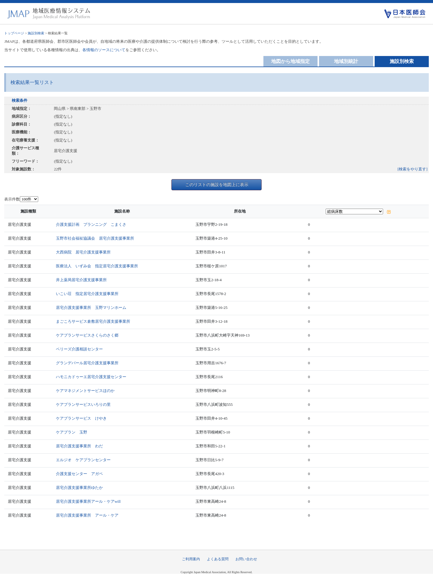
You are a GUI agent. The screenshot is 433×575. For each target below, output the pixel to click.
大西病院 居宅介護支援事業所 (83, 252)
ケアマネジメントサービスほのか (85, 390)
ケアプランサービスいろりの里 (83, 404)
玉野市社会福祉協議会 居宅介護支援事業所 (95, 238)
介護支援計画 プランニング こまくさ (91, 224)
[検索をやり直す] (413, 169)
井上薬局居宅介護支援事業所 (81, 280)
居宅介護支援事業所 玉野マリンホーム (91, 307)
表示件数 (12, 199)
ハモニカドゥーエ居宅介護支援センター (91, 377)
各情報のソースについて (103, 50)
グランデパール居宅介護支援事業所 (87, 363)
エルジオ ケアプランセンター (83, 460)
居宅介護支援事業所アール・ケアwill (88, 501)
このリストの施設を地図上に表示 (216, 184)
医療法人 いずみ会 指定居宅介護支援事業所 (97, 266)
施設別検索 (36, 33)
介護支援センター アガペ (79, 473)
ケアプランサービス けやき (81, 418)
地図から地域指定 (290, 61)
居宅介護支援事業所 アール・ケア (87, 515)
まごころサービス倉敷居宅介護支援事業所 (93, 321)
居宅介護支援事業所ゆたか (79, 487)
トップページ (14, 33)
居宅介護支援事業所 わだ (79, 446)
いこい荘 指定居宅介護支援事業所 (87, 293)
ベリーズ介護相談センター (79, 349)
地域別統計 (346, 61)
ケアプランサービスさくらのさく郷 (87, 335)
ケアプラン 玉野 (71, 432)
